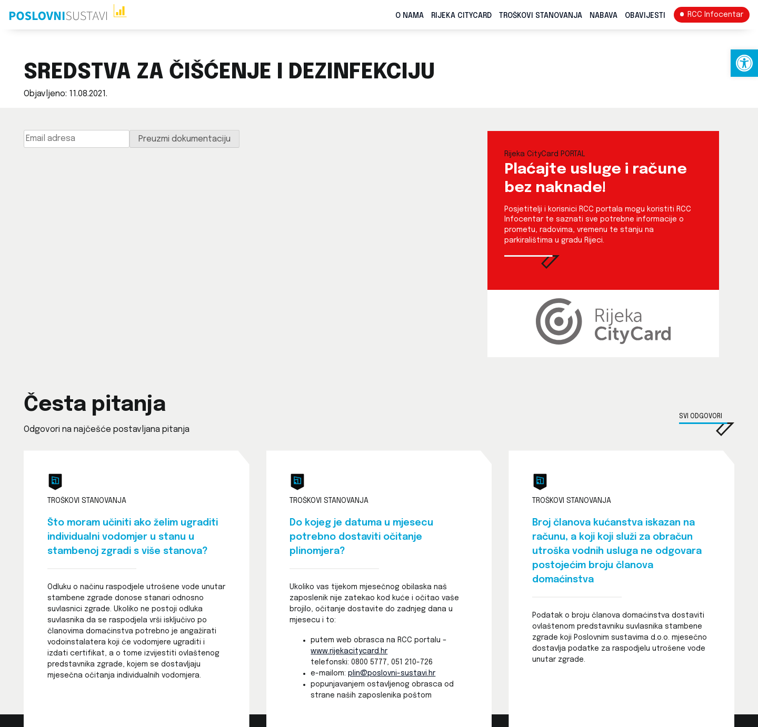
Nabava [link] (603, 15)
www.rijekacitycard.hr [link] (349, 651)
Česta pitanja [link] (95, 405)
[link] (744, 63)
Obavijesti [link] (645, 15)
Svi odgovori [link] (700, 416)
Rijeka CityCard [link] (461, 15)
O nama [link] (409, 15)
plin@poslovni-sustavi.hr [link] (391, 673)
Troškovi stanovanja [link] (540, 15)
